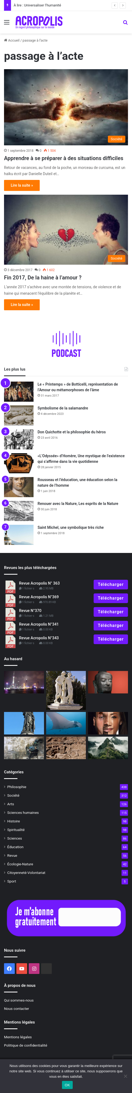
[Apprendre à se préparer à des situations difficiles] (66, 107)
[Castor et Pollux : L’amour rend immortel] (66, 690)
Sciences (14, 838)
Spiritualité (16, 830)
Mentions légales (18, 1037)
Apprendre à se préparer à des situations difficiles (63, 158)
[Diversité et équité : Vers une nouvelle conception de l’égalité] (108, 723)
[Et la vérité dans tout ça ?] (108, 748)
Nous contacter (16, 1008)
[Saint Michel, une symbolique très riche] (19, 535)
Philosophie (16, 787)
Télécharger (111, 584)
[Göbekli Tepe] (66, 748)
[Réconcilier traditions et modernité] (24, 682)
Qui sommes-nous (19, 1000)
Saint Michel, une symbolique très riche (71, 527)
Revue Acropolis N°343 (39, 638)
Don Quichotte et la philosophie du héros (72, 432)
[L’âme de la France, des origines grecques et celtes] (24, 723)
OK (67, 1085)
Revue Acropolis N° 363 (39, 583)
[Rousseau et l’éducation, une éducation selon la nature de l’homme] (19, 487)
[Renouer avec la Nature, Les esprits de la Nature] (19, 511)
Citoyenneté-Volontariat (26, 872)
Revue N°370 (30, 610)
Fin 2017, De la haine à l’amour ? (43, 277)
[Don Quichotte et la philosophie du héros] (19, 439)
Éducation (15, 847)
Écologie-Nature (20, 864)
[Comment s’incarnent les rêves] (24, 748)
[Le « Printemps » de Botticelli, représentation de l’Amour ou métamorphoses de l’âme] (19, 392)
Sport (11, 881)
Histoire (13, 821)
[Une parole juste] (108, 682)
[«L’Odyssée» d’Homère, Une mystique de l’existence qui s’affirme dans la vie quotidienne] (19, 463)
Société (13, 795)
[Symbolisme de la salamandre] (19, 415)
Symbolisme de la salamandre (63, 408)
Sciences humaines (23, 812)
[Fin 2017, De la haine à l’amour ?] (66, 230)
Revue (12, 855)
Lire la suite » (22, 185)
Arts (10, 804)
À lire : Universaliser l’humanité (37, 5)
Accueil (12, 40)
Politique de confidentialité (25, 1045)
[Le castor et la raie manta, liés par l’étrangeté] (66, 723)
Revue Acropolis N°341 (39, 624)
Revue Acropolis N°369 (39, 597)
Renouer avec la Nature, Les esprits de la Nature (78, 503)
